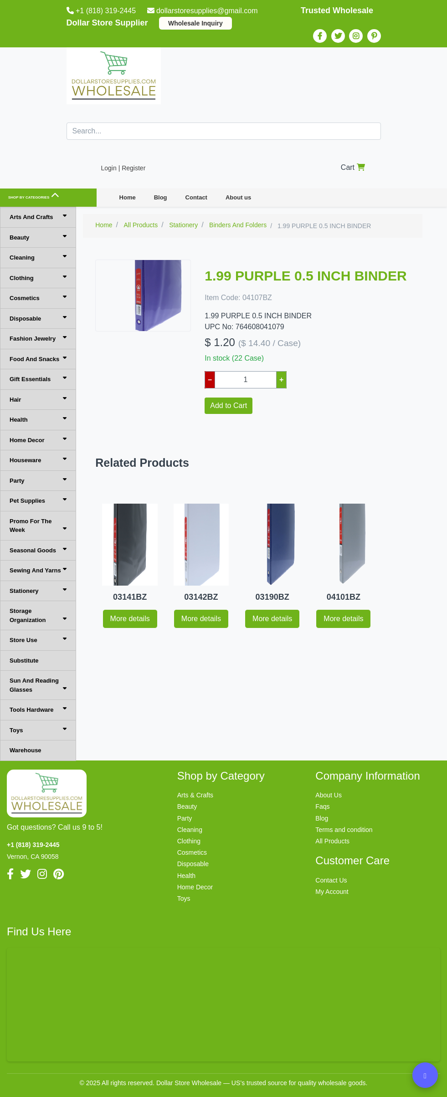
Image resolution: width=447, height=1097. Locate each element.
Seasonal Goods (38, 550)
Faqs (322, 806)
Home (127, 197)
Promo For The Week (38, 526)
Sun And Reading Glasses (38, 685)
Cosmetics (38, 297)
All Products (332, 841)
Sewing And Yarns (38, 570)
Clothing (38, 277)
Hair (38, 399)
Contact (196, 197)
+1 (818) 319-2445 (102, 11)
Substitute (24, 660)
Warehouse (25, 750)
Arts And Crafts (38, 216)
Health (38, 419)
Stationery (38, 590)
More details (130, 618)
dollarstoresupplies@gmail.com (203, 11)
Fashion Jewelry (38, 338)
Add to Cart (228, 405)
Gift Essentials (38, 379)
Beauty (38, 237)
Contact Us (331, 880)
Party (38, 480)
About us (238, 197)
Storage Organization (38, 615)
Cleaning (38, 257)
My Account (331, 891)
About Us (328, 795)
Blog (160, 197)
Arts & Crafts (195, 795)
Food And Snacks (38, 358)
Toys (38, 730)
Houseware (38, 460)
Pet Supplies (38, 500)
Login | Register (123, 168)
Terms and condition (343, 829)
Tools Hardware (38, 709)
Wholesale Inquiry (195, 23)
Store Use (38, 639)
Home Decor (38, 440)
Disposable (38, 318)
